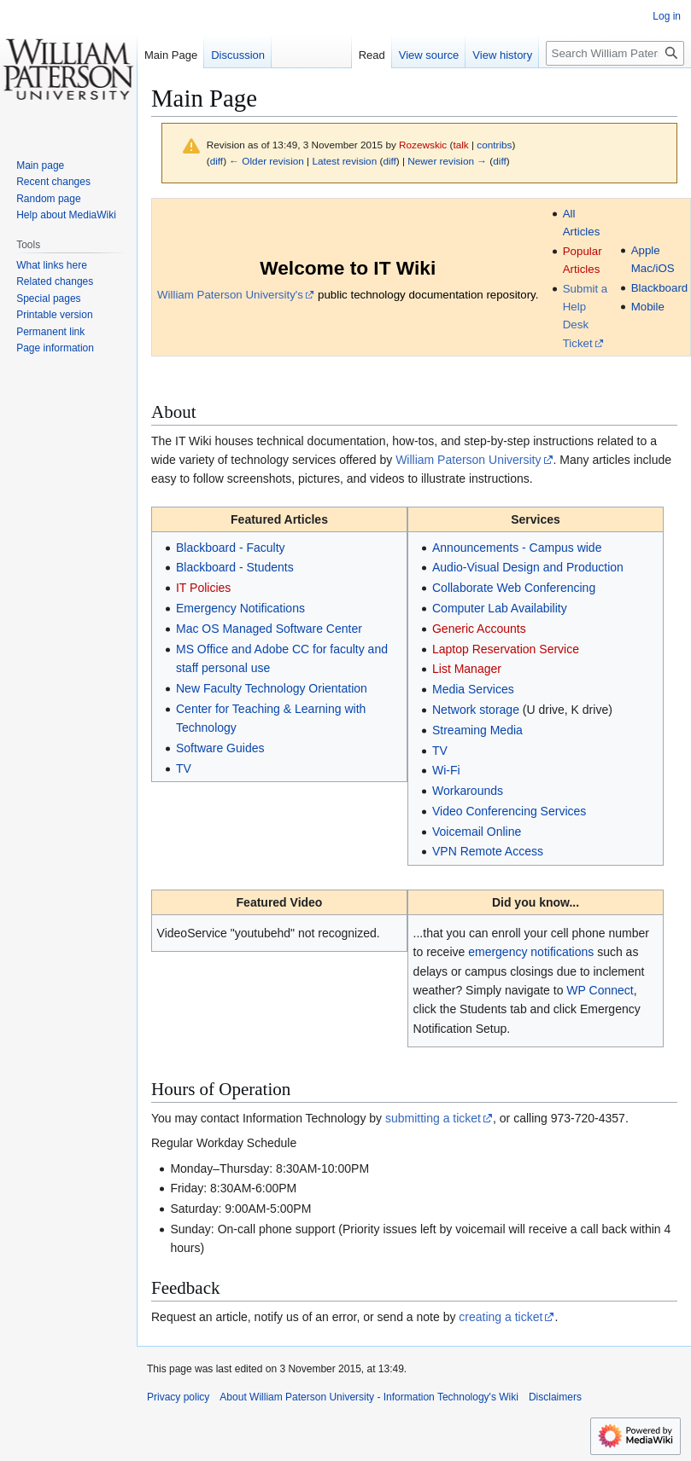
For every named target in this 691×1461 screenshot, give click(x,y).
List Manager (466, 668)
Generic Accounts (479, 628)
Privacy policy (178, 1397)
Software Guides (220, 748)
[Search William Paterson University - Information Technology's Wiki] (615, 53)
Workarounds (467, 790)
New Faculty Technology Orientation (271, 688)
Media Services (473, 689)
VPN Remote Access (487, 851)
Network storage (475, 709)
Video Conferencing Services (509, 811)
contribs (494, 144)
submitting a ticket (433, 1118)
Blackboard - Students (235, 567)
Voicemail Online (476, 831)
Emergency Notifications (240, 608)
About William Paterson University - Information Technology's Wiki (369, 1397)
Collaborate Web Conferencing (513, 587)
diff (216, 160)
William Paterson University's (230, 294)
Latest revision (344, 160)
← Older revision (266, 160)
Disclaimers (555, 1397)
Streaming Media (477, 730)
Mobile (648, 306)
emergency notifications (531, 952)
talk (460, 144)
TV (183, 768)
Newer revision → (447, 160)
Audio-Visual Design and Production (528, 567)
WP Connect (599, 990)
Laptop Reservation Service (505, 649)
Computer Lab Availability (499, 608)
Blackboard (659, 287)
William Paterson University (468, 460)
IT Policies (203, 587)
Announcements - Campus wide (516, 547)
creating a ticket (500, 1317)
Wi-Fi (446, 770)
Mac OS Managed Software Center (269, 628)
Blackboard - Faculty (230, 547)
